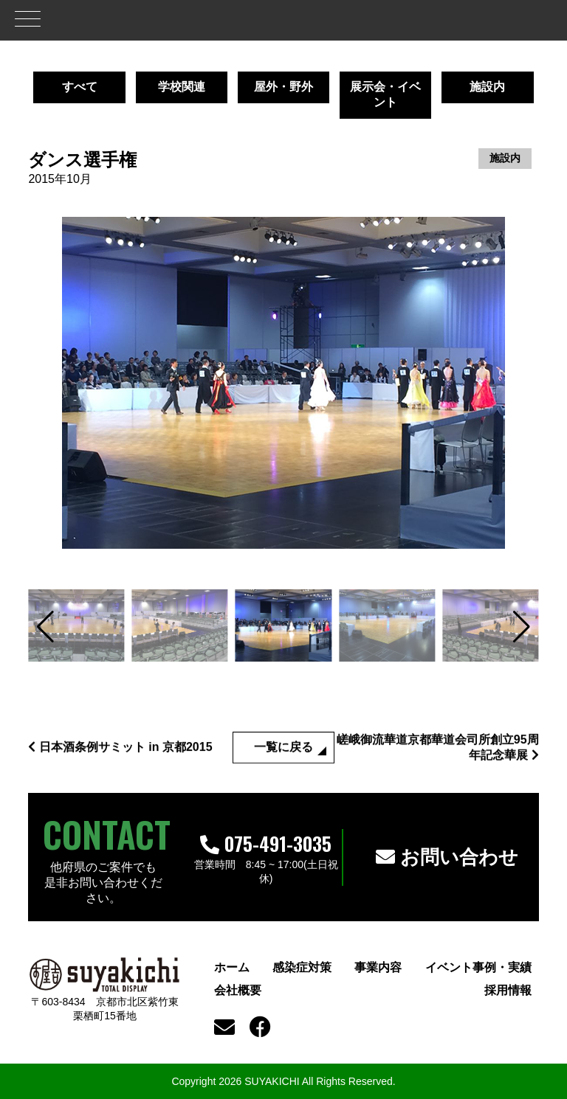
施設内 (487, 86)
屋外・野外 (283, 86)
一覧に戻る (283, 764)
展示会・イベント (385, 94)
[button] (45, 627)
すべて (79, 86)
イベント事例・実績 (478, 967)
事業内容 (378, 967)
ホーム (232, 967)
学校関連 (181, 86)
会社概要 (237, 990)
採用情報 (508, 990)
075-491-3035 (265, 843)
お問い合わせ (447, 857)
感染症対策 (301, 967)
